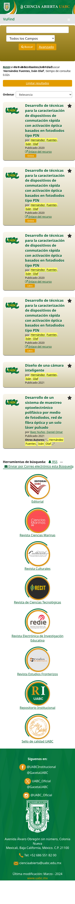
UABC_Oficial (37, 781)
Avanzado (46, 47)
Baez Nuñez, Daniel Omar (46, 432)
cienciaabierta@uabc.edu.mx (37, 863)
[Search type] (30, 38)
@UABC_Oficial (37, 795)
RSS (53, 462)
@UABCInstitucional (37, 767)
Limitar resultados (37, 83)
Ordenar (8, 94)
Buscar (27, 47)
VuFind (9, 19)
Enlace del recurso (38, 151)
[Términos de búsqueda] (37, 29)
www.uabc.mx (37, 878)
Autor (6, 67)
